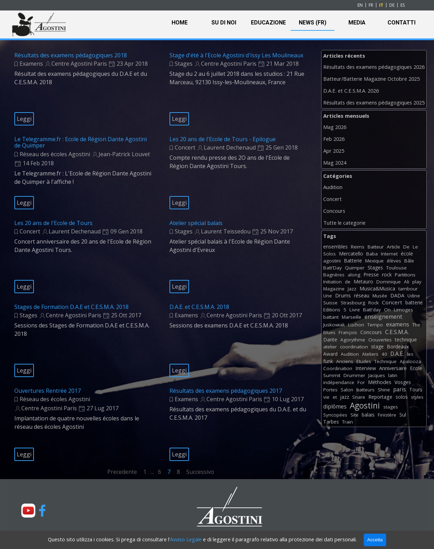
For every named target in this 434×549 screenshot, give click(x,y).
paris (399, 389)
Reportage (380, 396)
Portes (330, 390)
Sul (402, 414)
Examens (31, 63)
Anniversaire (393, 368)
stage (377, 346)
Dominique (388, 282)
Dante (330, 339)
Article (393, 247)
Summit (331, 375)
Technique (385, 361)
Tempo (375, 325)
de (347, 282)
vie (326, 397)
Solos (329, 254)
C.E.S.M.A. (397, 332)
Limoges (403, 309)
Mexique (374, 261)
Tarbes (331, 421)
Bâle (409, 261)
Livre (354, 309)
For (361, 382)
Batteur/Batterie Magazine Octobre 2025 (371, 78)
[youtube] (28, 511)
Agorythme (352, 340)
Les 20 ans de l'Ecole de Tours (53, 223)
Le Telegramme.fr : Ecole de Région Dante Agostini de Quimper (80, 142)
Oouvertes (380, 340)
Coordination (337, 368)
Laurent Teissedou (226, 231)
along (354, 275)
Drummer (354, 375)
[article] (83, 89)
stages (390, 407)
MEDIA (357, 22)
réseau (361, 295)
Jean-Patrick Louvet (124, 154)
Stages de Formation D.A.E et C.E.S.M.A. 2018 (71, 307)
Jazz (352, 289)
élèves (394, 261)
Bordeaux (398, 346)
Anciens (344, 361)
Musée (379, 295)
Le (415, 247)
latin (392, 375)
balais (368, 414)
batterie (414, 302)
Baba (372, 254)
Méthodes (379, 382)
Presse (371, 274)
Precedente (122, 472)
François (348, 332)
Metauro (363, 281)
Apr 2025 (333, 150)
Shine (384, 390)
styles (417, 397)
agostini (332, 261)
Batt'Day (332, 268)
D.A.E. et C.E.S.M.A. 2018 (199, 307)
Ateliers (370, 354)
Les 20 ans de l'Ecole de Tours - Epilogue (222, 139)
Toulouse (396, 268)
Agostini (365, 405)
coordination (354, 347)
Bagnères (334, 275)
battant (331, 317)
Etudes (363, 361)
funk (328, 361)
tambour (408, 289)
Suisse (330, 302)
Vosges (403, 382)
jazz (344, 396)
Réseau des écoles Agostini (55, 154)
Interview (365, 368)
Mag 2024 (334, 162)
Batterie (353, 260)
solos (402, 396)
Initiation (332, 282)
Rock (373, 302)
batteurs (365, 390)
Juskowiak (334, 325)
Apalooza (410, 361)
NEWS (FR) (312, 22)
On (387, 309)
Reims (357, 247)
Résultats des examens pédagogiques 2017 (225, 391)
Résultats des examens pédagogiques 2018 (70, 55)
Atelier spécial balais (196, 223)
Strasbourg (353, 302)
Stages (184, 63)
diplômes (335, 406)
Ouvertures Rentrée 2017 (47, 391)
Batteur (376, 247)
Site (354, 415)
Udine (413, 295)
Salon (347, 390)
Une (327, 295)
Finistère (387, 415)
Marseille (351, 317)
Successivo (200, 472)
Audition (332, 186)
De (406, 247)
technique (406, 339)
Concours (334, 210)
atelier (330, 347)
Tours (415, 389)
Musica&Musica (377, 288)
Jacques (376, 375)
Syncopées (335, 415)
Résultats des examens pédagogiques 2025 (374, 102)
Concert (185, 147)
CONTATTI (401, 22)
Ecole (416, 368)
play (416, 282)
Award (330, 354)
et (335, 397)
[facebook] (42, 511)
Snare (358, 397)
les (410, 354)
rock (387, 274)
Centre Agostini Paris (79, 63)
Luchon (356, 325)
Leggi (24, 119)
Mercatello (351, 253)
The (416, 325)
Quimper (354, 268)
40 (384, 354)
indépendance (338, 382)
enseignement (383, 316)
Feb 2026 (334, 138)
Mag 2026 (334, 126)
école (407, 253)
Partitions (405, 275)
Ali (406, 282)
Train (347, 422)
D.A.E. (397, 353)
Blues (329, 332)
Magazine (334, 289)
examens (397, 324)
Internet (389, 254)
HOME (180, 22)
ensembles (335, 246)
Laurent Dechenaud (230, 147)
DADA (397, 295)
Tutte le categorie (344, 222)
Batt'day (372, 309)
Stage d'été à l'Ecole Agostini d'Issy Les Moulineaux (236, 55)
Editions (331, 309)
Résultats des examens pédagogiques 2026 (374, 66)
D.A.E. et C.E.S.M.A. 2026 (351, 90)
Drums (343, 295)
